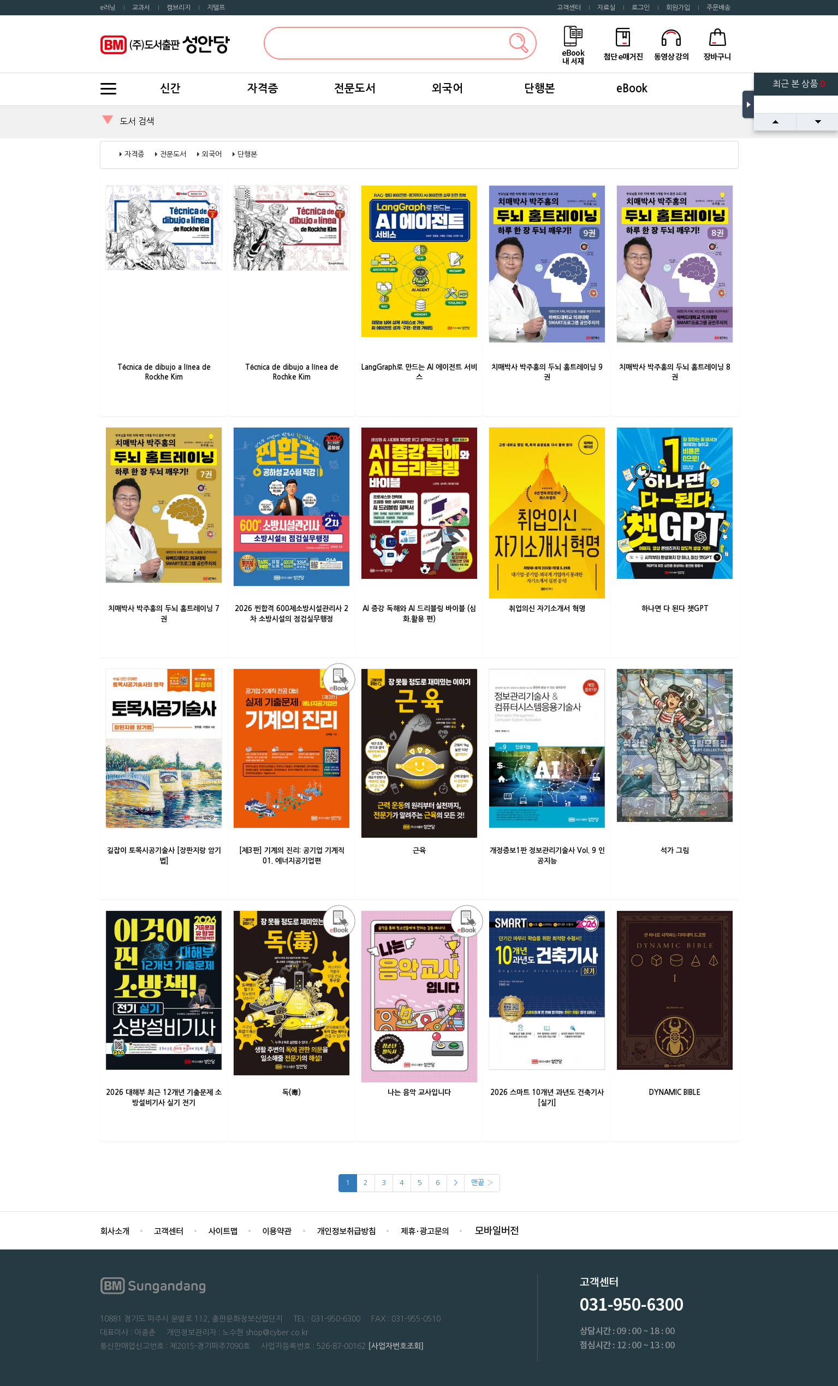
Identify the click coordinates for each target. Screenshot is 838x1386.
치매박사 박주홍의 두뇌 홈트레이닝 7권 (163, 614)
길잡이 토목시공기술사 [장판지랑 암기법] (164, 855)
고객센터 (569, 7)
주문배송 (718, 7)
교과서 (141, 7)
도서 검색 (137, 121)
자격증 (262, 88)
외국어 (447, 88)
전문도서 (355, 88)
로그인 (641, 7)
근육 (419, 850)
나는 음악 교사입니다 (419, 1092)
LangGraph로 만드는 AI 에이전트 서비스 (419, 372)
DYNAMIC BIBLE (674, 1092)
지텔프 (216, 7)
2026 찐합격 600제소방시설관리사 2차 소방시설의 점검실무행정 (291, 614)
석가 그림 (675, 850)
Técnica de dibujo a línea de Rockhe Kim (164, 372)
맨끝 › (482, 1182)
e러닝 (108, 7)
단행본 (539, 88)
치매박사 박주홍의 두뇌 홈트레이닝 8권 (674, 372)
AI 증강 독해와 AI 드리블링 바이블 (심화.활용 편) (419, 614)
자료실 (606, 7)
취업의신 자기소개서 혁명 (547, 608)
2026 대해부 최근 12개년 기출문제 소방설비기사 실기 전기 (164, 1097)
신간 (170, 88)
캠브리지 (179, 7)
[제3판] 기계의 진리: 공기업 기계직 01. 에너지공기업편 (291, 855)
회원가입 (678, 7)
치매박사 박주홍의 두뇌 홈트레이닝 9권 (547, 372)
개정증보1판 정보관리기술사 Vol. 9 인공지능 (547, 855)
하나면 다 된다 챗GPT (675, 608)
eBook (631, 88)
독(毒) (291, 1092)
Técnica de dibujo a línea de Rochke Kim (291, 372)
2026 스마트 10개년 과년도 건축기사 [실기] (547, 1097)
